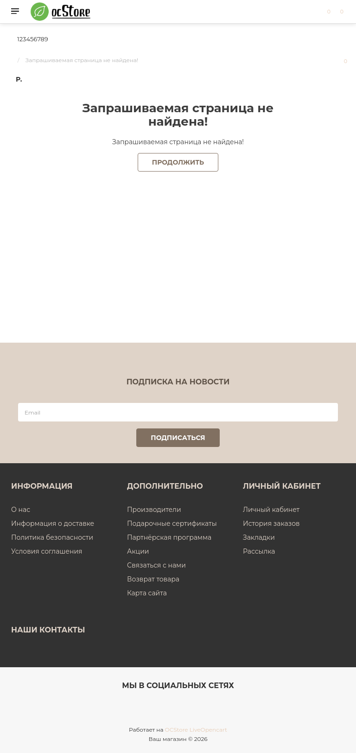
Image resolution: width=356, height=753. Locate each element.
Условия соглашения (47, 551)
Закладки (259, 537)
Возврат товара (153, 579)
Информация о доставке (52, 523)
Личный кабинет (271, 509)
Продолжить (178, 162)
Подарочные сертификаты (172, 523)
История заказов (271, 523)
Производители (154, 509)
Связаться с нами (156, 565)
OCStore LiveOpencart (196, 729)
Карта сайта (147, 593)
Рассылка (259, 551)
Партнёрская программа (169, 537)
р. (19, 79)
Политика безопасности (52, 537)
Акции (138, 551)
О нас (20, 509)
